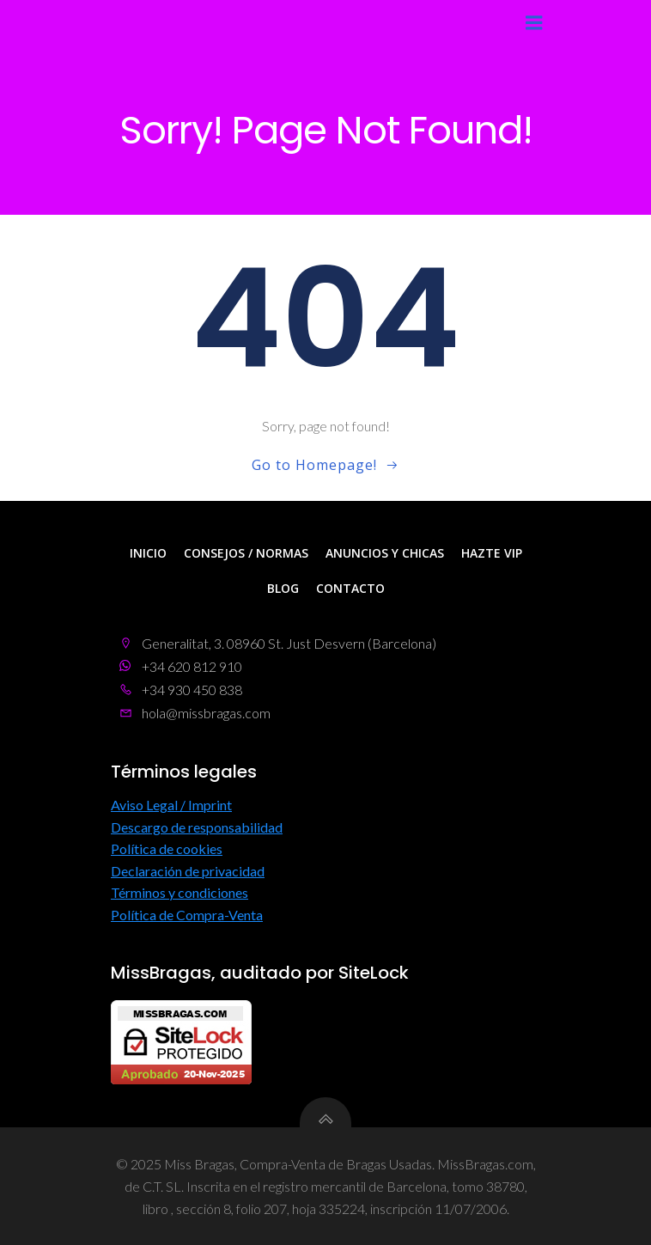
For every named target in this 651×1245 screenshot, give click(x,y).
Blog (283, 588)
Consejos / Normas (246, 553)
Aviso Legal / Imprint (171, 804)
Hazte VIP (491, 553)
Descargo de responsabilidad (197, 827)
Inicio (148, 553)
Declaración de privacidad (188, 871)
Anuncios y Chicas (385, 553)
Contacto (350, 588)
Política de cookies (166, 848)
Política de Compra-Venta (187, 914)
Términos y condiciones (179, 892)
